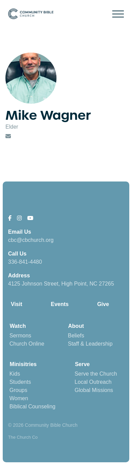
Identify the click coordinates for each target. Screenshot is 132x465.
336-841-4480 (25, 262)
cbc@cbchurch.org (31, 240)
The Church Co (23, 437)
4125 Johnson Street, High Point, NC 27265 (61, 284)
